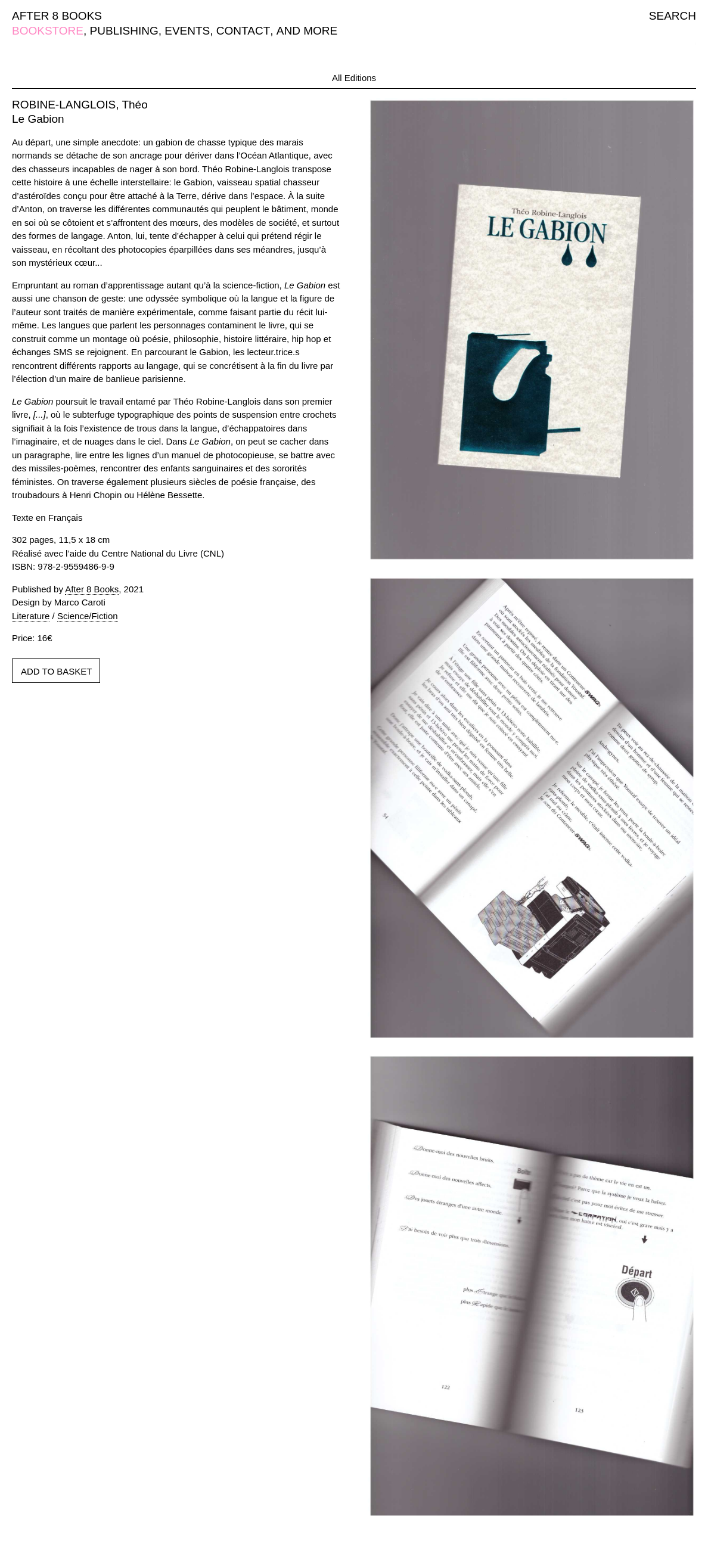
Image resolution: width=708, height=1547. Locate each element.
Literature (30, 616)
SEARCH (672, 16)
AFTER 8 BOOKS (57, 16)
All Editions (354, 78)
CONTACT (243, 30)
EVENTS (187, 30)
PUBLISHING (124, 30)
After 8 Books (92, 589)
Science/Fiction (87, 616)
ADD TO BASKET (56, 671)
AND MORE (307, 30)
